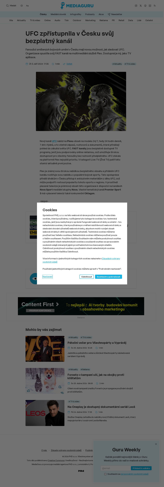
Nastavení (47, 276)
